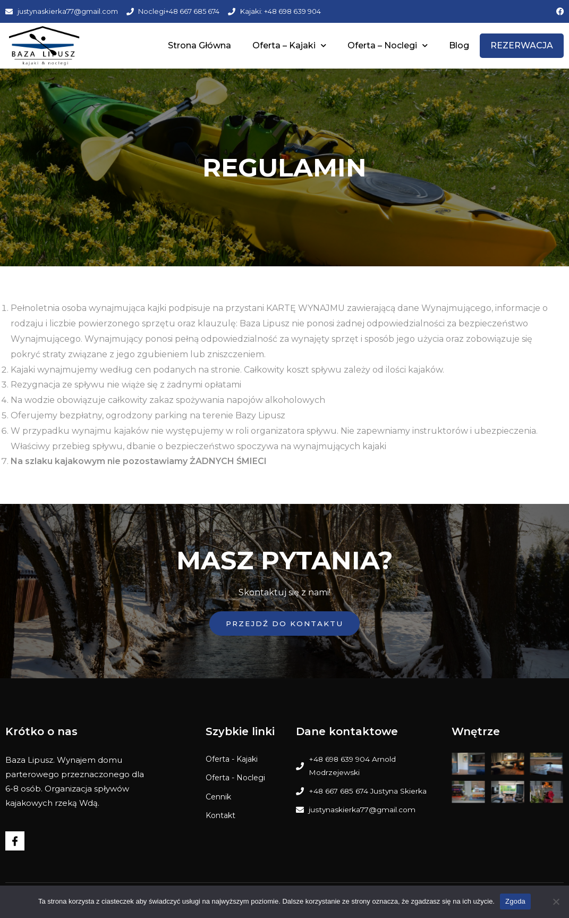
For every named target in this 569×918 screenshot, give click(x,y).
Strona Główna (199, 45)
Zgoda (515, 901)
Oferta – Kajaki (289, 45)
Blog (459, 45)
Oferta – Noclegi (387, 45)
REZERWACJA (521, 45)
